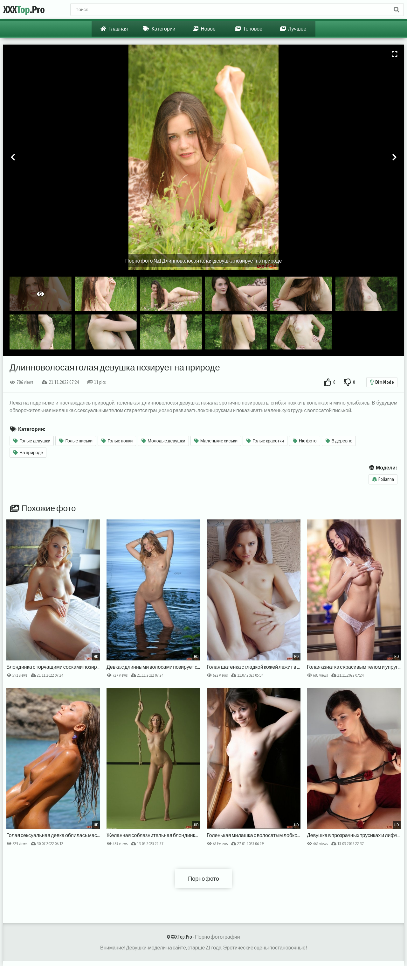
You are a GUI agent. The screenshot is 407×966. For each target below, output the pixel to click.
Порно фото (203, 878)
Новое (204, 29)
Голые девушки (31, 441)
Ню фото (305, 441)
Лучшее (293, 29)
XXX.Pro (24, 9)
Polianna (383, 479)
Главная (114, 29)
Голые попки (117, 441)
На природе (28, 452)
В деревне (339, 441)
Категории (159, 29)
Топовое (248, 29)
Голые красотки (265, 441)
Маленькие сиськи (216, 441)
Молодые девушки (163, 441)
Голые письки (76, 441)
